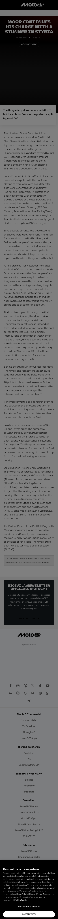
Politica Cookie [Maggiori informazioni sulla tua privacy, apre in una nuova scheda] (20, 900)
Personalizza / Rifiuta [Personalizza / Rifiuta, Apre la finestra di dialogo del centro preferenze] (29, 907)
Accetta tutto (29, 914)
